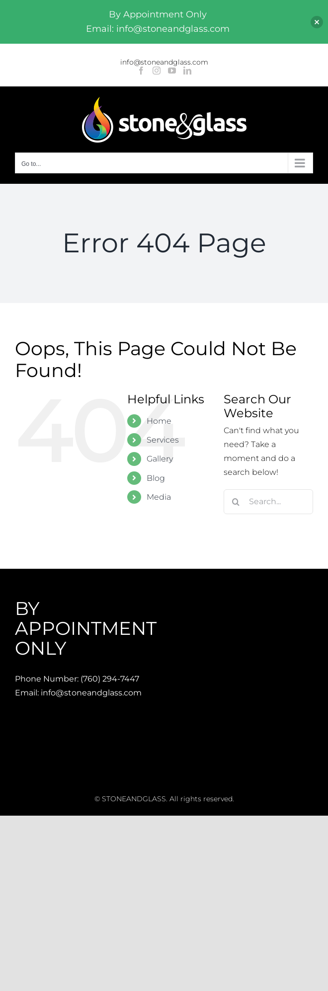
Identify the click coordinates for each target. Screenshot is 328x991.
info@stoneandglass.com (164, 62)
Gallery (160, 458)
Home (159, 421)
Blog (156, 478)
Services (163, 440)
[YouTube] (172, 71)
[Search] (236, 501)
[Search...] (268, 501)
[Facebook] (141, 71)
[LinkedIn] (187, 71)
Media (159, 497)
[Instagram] (157, 71)
